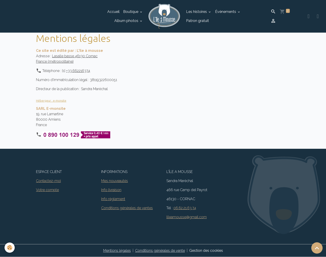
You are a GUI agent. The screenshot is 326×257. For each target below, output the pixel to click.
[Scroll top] (317, 248)
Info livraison (111, 190)
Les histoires (197, 12)
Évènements (226, 12)
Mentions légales (117, 250)
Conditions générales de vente (160, 250)
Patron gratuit (197, 21)
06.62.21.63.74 (184, 208)
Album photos (126, 21)
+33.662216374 (78, 71)
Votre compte (47, 190)
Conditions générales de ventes (127, 208)
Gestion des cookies (206, 250)
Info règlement (113, 199)
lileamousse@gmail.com (186, 217)
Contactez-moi (48, 181)
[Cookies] (10, 248)
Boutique (131, 12)
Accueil (113, 12)
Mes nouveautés (114, 181)
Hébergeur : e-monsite (51, 100)
